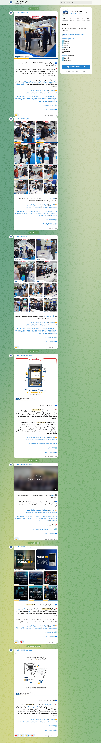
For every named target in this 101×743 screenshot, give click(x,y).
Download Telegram (76, 67)
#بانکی (30, 611)
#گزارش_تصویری (49, 198)
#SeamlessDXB (51, 443)
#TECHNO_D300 (31, 99)
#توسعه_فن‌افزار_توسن (34, 90)
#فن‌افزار (52, 90)
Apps (77, 71)
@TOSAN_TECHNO (76, 14)
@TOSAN (65, 56)
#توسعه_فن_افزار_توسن (49, 92)
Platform (83, 71)
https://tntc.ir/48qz (49, 105)
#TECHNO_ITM (52, 99)
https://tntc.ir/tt (50, 220)
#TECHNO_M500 (20, 99)
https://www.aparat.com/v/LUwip (44, 529)
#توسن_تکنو (30, 92)
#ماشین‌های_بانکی (21, 609)
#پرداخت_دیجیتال (21, 84)
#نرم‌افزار (48, 704)
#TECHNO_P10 (50, 97)
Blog (73, 71)
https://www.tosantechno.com (74, 34)
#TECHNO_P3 (30, 97)
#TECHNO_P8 (40, 97)
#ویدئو (53, 495)
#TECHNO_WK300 (43, 101)
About (68, 71)
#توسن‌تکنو (37, 92)
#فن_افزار (45, 90)
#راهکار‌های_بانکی (28, 82)
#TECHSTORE (42, 99)
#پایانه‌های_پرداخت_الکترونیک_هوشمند (45, 82)
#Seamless (53, 101)
